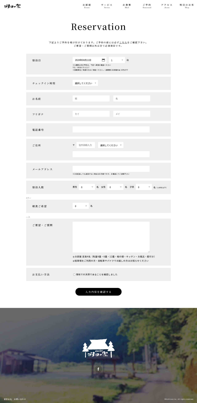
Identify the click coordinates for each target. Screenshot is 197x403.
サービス (107, 6)
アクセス (167, 6)
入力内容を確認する (98, 292)
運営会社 (8, 399)
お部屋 (87, 6)
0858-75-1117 (83, 67)
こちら (123, 42)
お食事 (127, 6)
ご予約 (147, 6)
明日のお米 (187, 6)
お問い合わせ (20, 399)
